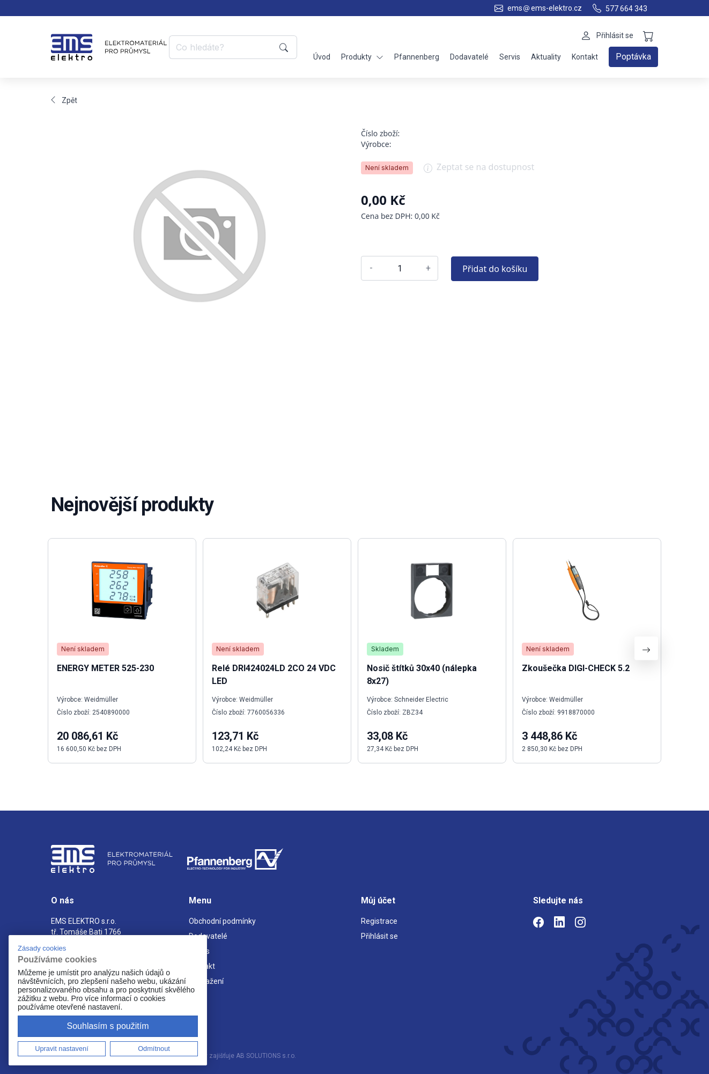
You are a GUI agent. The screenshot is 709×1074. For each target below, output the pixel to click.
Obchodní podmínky (222, 921)
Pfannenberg (416, 57)
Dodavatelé (469, 57)
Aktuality (546, 57)
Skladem (385, 649)
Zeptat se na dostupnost (479, 170)
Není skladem (387, 168)
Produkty (362, 57)
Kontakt (585, 57)
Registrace (379, 921)
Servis (509, 57)
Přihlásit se (379, 936)
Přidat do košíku (494, 269)
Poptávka (633, 57)
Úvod (321, 57)
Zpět (64, 100)
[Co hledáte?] (222, 47)
